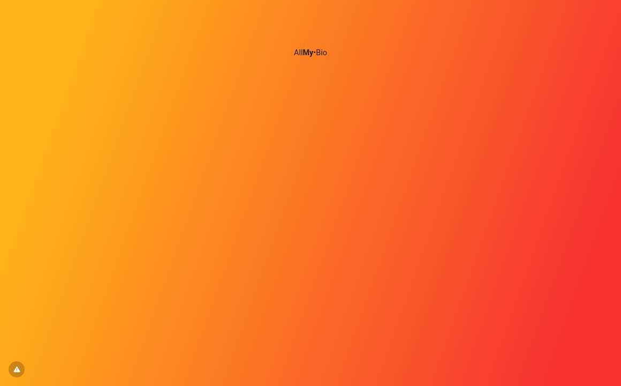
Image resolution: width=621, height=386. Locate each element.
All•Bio (310, 52)
